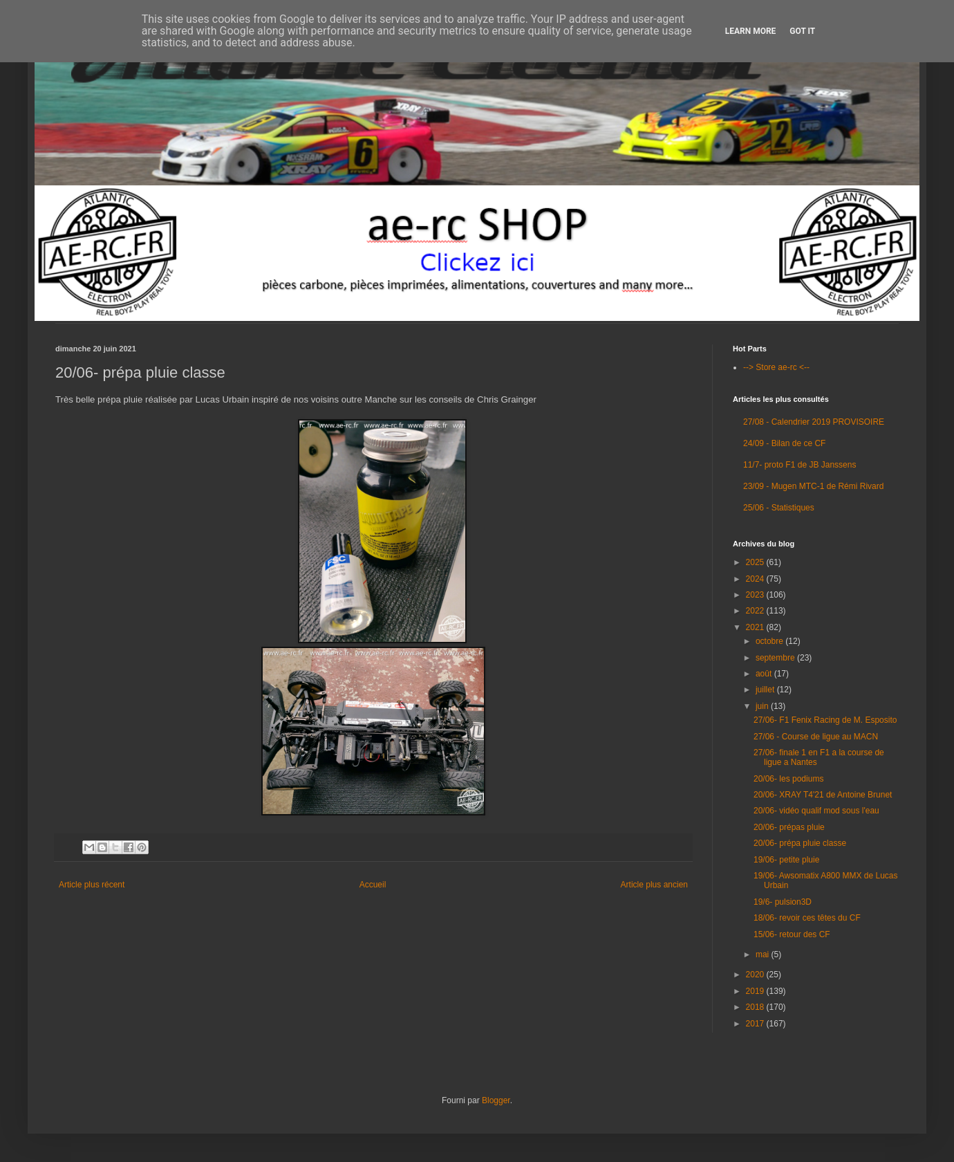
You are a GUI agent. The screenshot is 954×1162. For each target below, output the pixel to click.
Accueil (372, 884)
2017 (756, 1024)
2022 (756, 611)
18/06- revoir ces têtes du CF (807, 918)
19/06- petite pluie (786, 860)
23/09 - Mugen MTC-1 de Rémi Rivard (813, 486)
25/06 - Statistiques (778, 508)
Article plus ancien (654, 884)
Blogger (496, 1100)
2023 (756, 595)
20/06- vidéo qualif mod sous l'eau (816, 810)
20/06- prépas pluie (789, 827)
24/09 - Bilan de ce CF (784, 443)
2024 (756, 579)
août (765, 674)
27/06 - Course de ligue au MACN (816, 736)
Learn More (750, 31)
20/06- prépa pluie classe (800, 843)
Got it (802, 31)
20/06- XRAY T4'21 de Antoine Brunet (823, 795)
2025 (756, 562)
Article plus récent (91, 884)
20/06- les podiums (788, 779)
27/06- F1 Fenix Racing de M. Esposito (825, 720)
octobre (770, 641)
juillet (766, 689)
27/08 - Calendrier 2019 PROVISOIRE (813, 422)
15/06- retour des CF (792, 934)
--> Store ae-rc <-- (776, 367)
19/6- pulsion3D (783, 902)
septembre (776, 658)
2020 (756, 974)
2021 (756, 627)
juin (763, 706)
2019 (756, 991)
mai (763, 954)
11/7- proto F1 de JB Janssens (799, 465)
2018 (756, 1007)
